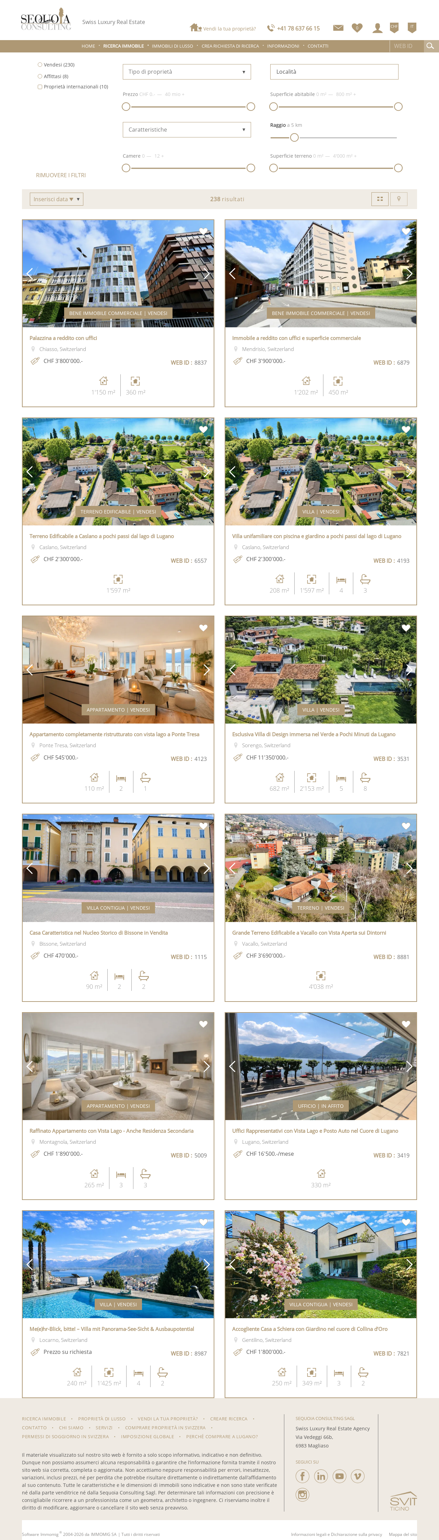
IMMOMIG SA (104, 1534)
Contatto (34, 1427)
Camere (132, 156)
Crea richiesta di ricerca (230, 46)
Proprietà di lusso (102, 1419)
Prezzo (130, 94)
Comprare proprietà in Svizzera (165, 1427)
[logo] (46, 19)
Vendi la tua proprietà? (229, 28)
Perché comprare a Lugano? (222, 1436)
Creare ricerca (229, 1419)
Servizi (104, 1427)
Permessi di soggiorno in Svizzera (65, 1436)
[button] (29, 273)
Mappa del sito (403, 1534)
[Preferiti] (357, 27)
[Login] (377, 28)
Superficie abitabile (292, 94)
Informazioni (283, 46)
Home (88, 46)
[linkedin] (321, 1474)
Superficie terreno (291, 156)
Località (286, 71)
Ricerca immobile (123, 46)
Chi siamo (71, 1427)
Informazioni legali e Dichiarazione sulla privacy (336, 1534)
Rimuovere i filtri (61, 175)
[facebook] (302, 1474)
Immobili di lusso (172, 46)
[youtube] (339, 1474)
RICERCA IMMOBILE (44, 1419)
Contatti (318, 46)
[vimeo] (358, 1474)
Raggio (278, 125)
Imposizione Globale (147, 1436)
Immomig (49, 1534)
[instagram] (302, 1493)
